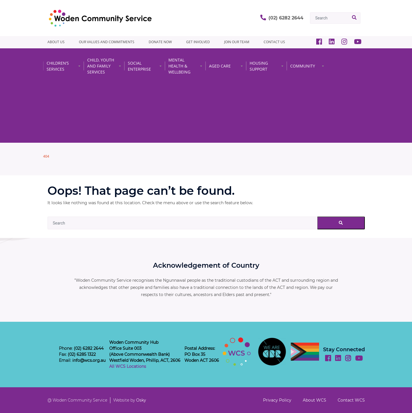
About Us (56, 41)
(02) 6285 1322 (82, 354)
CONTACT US (274, 41)
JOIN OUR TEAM (236, 41)
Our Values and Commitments (106, 41)
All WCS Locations (127, 366)
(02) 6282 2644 (285, 18)
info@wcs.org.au (89, 360)
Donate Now (160, 41)
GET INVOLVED (198, 41)
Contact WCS (351, 400)
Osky (141, 400)
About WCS (314, 400)
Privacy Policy (277, 400)
